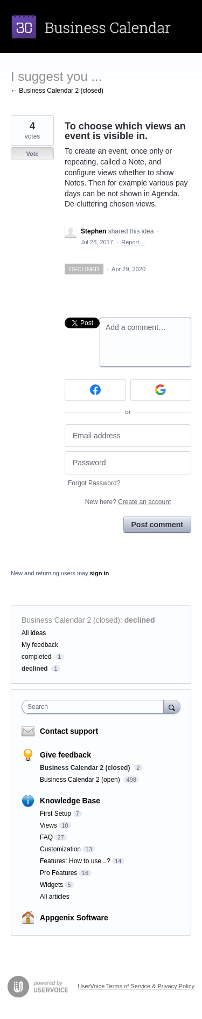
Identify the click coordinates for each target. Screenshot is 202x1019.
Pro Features (58, 873)
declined (139, 620)
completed (36, 656)
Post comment (157, 524)
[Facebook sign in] (95, 390)
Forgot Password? (94, 483)
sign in (99, 573)
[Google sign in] (161, 390)
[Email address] (128, 435)
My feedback (40, 645)
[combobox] (95, 707)
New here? (128, 502)
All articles (54, 896)
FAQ (46, 837)
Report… (133, 242)
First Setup (55, 813)
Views (48, 825)
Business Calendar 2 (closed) (71, 620)
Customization (60, 849)
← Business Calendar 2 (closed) (57, 90)
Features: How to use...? (75, 861)
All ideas (34, 633)
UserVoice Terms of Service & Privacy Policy (136, 986)
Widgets (51, 885)
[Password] (128, 462)
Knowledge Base (70, 800)
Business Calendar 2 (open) (81, 779)
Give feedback (65, 755)
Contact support (69, 731)
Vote (32, 153)
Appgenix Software (74, 917)
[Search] (171, 706)
